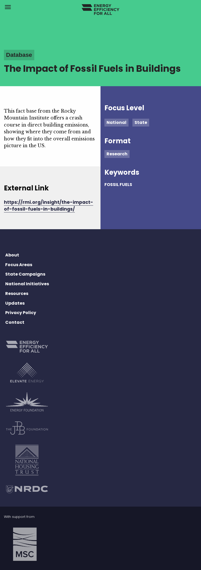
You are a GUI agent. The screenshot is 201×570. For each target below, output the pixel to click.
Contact (14, 322)
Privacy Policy (20, 313)
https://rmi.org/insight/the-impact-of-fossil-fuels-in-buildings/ (48, 205)
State (141, 122)
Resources (16, 294)
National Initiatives (27, 284)
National (116, 122)
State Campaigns (25, 274)
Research (117, 154)
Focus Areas (18, 265)
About (12, 255)
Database (19, 55)
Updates (15, 303)
